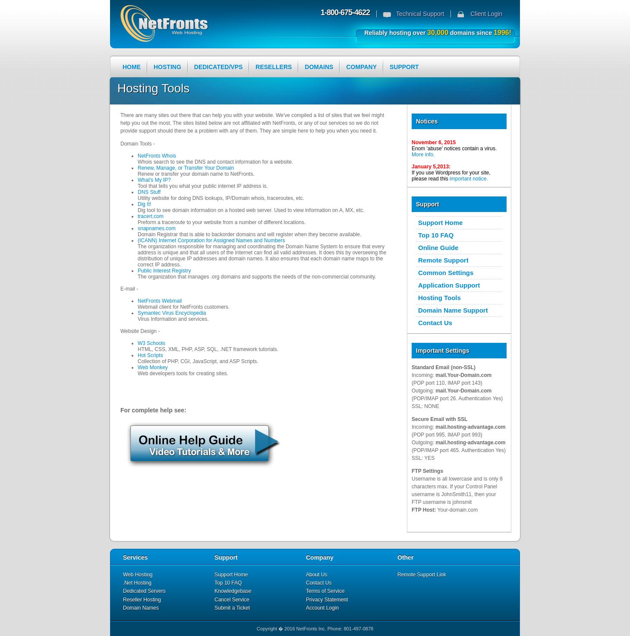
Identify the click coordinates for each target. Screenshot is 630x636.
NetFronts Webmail (160, 301)
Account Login (322, 608)
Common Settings (445, 272)
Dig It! (144, 204)
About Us (316, 575)
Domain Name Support (453, 310)
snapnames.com (157, 228)
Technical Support (420, 13)
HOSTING (167, 66)
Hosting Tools (439, 297)
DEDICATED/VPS (218, 66)
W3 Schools (151, 343)
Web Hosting (137, 575)
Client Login (486, 13)
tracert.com (151, 216)
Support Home (440, 222)
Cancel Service (231, 600)
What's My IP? (154, 180)
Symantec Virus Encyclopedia (172, 313)
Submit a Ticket (232, 608)
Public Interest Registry (164, 271)
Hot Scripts (150, 355)
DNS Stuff (149, 192)
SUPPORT (404, 66)
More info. (423, 155)
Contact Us (435, 322)
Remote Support (443, 260)
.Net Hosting (137, 583)
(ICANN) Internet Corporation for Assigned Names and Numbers (211, 240)
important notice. (469, 179)
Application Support (449, 285)
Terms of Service (325, 591)
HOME (132, 66)
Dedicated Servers (144, 591)
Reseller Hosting (142, 600)
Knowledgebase (232, 591)
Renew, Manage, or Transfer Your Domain (186, 168)
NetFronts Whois (157, 156)
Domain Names (141, 608)
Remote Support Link (421, 575)
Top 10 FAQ (436, 235)
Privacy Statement (327, 600)
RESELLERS (273, 66)
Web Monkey (153, 367)
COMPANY (361, 66)
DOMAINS (319, 66)
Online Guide (438, 247)
